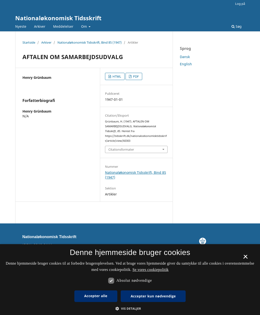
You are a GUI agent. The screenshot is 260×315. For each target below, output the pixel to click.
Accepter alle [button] (95, 296)
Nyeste (20, 26)
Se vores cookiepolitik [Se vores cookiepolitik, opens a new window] (151, 270)
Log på (240, 3)
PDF (135, 76)
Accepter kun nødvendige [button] (153, 296)
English (186, 64)
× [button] (245, 258)
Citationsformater (121, 149)
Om (84, 26)
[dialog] (130, 279)
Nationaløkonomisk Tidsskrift (58, 18)
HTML (116, 76)
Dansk (185, 56)
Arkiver (39, 26)
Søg (237, 26)
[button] (130, 309)
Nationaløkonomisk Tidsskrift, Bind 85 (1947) (89, 42)
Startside (28, 42)
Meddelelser (63, 26)
